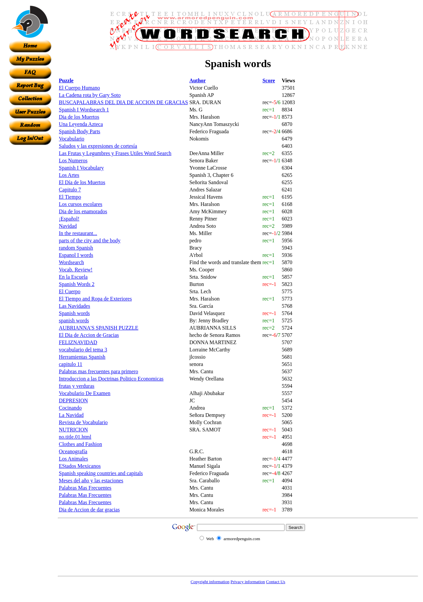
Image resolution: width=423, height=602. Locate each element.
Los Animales (73, 459)
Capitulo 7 (70, 189)
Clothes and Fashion (80, 444)
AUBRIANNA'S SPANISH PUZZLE (98, 328)
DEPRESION (73, 400)
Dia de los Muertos (79, 117)
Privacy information (247, 581)
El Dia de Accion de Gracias (89, 335)
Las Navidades (74, 306)
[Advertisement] (30, 244)
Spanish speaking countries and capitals (101, 473)
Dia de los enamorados (83, 211)
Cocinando (70, 408)
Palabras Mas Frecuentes (85, 488)
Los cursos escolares (80, 204)
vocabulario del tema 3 (83, 349)
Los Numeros (73, 160)
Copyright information (210, 581)
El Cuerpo (69, 291)
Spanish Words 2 (77, 284)
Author (197, 80)
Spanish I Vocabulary (81, 168)
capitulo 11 (70, 364)
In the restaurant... (78, 233)
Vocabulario (71, 138)
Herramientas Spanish (82, 357)
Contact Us (275, 581)
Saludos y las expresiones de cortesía (98, 146)
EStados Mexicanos (80, 466)
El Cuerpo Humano (79, 88)
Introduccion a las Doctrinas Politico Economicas (111, 378)
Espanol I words (76, 255)
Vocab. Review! (76, 269)
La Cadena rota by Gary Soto (90, 95)
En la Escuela (73, 277)
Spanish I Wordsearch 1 (84, 109)
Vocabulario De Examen (84, 393)
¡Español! (69, 218)
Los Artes (69, 175)
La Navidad (71, 415)
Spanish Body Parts (79, 131)
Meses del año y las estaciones (91, 480)
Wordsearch (71, 262)
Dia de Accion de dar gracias (89, 509)
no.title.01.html (75, 437)
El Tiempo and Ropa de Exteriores (95, 298)
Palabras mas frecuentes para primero (98, 371)
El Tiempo (70, 197)
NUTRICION (73, 429)
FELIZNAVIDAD (78, 342)
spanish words (74, 320)
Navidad (68, 226)
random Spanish (76, 248)
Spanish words (74, 313)
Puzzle (66, 80)
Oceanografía (73, 451)
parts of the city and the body (90, 240)
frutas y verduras (77, 386)
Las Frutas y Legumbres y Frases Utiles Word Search (115, 153)
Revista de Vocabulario (83, 422)
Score (268, 80)
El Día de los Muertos (82, 182)
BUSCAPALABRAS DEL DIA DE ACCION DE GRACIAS (123, 102)
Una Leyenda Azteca (81, 124)
